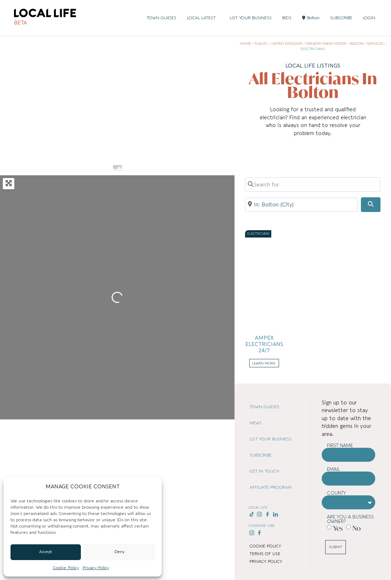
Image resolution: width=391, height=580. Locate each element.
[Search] (370, 204)
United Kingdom (286, 44)
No (356, 527)
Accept (45, 552)
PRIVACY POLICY (266, 561)
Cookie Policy (66, 567)
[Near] (301, 205)
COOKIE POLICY (265, 546)
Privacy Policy (96, 567)
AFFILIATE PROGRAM (271, 487)
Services (375, 44)
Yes (338, 527)
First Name (340, 445)
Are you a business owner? (350, 519)
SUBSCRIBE (341, 17)
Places (260, 44)
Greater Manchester (326, 44)
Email (333, 469)
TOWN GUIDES (161, 17)
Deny (119, 552)
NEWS (256, 422)
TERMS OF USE (265, 553)
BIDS (287, 17)
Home (245, 44)
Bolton (311, 17)
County (336, 493)
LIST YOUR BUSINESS (251, 17)
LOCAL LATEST (203, 17)
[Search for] (312, 184)
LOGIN (369, 17)
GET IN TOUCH (264, 471)
